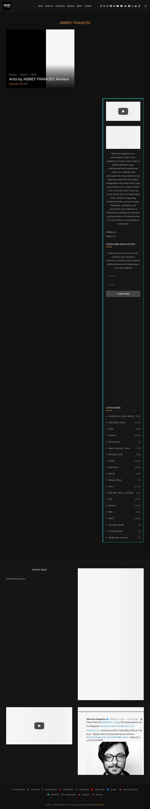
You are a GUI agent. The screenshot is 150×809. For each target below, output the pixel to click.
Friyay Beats (124, 441)
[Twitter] (104, 6)
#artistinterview (125, 725)
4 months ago (132, 719)
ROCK (124, 518)
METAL (124, 473)
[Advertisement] (123, 353)
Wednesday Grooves (124, 537)
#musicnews (94, 730)
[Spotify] (129, 6)
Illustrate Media (98, 805)
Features (49, 6)
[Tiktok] (139, 6)
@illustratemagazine (15, 578)
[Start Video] (123, 111)
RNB (124, 512)
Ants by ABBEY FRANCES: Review (39, 79)
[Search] (145, 6)
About (79, 6)
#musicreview (108, 725)
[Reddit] (136, 6)
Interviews (60, 6)
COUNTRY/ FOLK (124, 422)
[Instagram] (107, 6)
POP (124, 499)
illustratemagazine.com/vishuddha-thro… (108, 737)
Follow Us (110, 236)
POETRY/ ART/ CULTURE (124, 493)
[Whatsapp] (132, 6)
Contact (88, 6)
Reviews (70, 6)
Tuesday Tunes (124, 531)
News (40, 6)
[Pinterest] (111, 6)
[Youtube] (118, 6)
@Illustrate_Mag (116, 719)
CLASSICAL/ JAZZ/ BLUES (124, 416)
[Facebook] (101, 6)
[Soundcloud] (125, 6)
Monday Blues (124, 480)
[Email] (121, 6)
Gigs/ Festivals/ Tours (124, 448)
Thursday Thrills (124, 524)
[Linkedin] (114, 6)
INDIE (124, 461)
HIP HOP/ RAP (124, 454)
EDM (124, 429)
